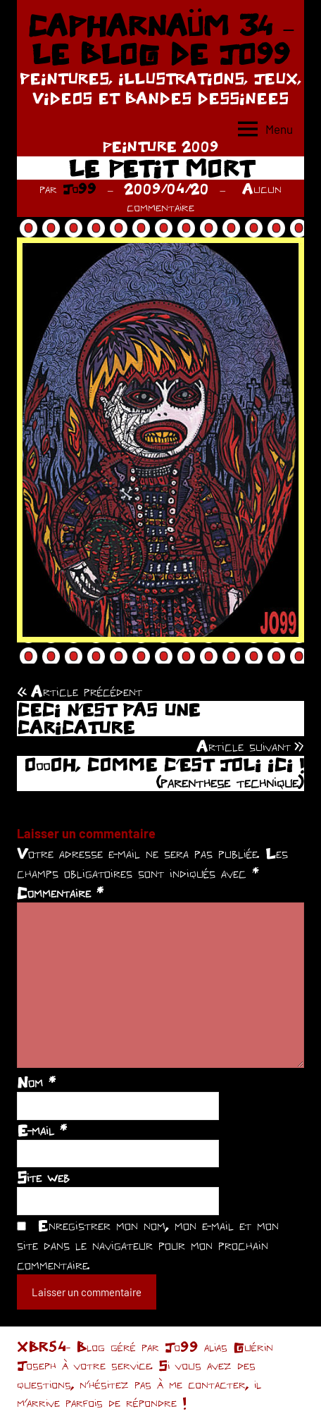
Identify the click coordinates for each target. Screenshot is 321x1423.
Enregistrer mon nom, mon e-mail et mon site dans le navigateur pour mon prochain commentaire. (148, 1244)
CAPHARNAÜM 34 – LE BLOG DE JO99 (160, 39)
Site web (43, 1177)
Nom (36, 1082)
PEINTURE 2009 (160, 146)
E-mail (42, 1130)
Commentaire (60, 892)
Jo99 (79, 188)
